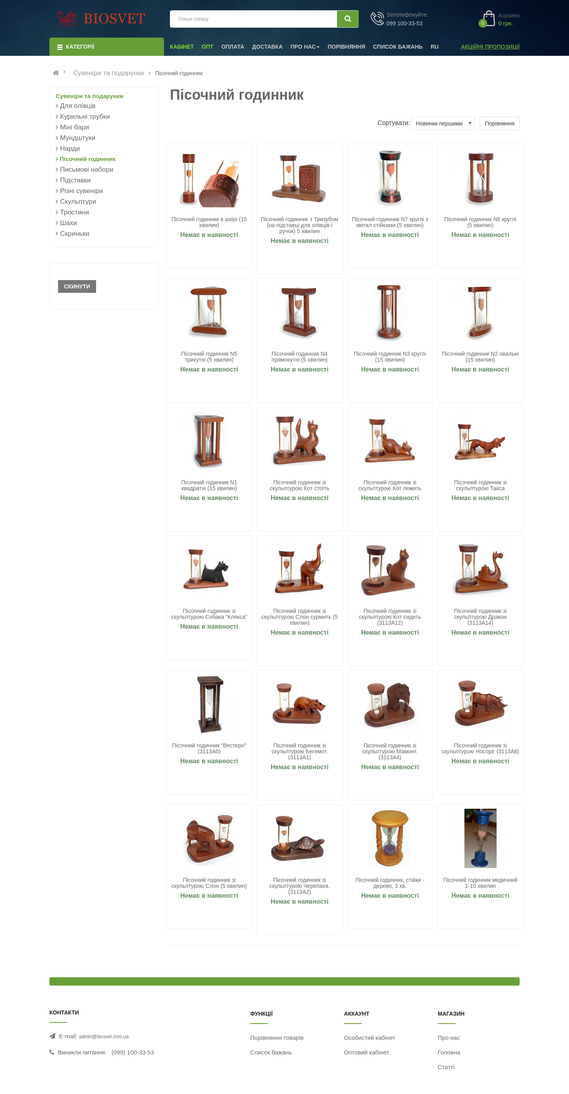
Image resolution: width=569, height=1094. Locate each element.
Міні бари (74, 127)
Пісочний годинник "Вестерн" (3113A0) (209, 749)
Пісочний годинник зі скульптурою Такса (480, 485)
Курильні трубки (85, 116)
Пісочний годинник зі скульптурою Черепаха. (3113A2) (299, 886)
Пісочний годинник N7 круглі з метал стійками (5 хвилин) (390, 222)
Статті (446, 1067)
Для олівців (78, 106)
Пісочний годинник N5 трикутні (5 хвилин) (209, 357)
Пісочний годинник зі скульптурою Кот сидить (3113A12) (390, 617)
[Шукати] (348, 19)
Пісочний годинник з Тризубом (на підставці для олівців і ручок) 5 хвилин (299, 225)
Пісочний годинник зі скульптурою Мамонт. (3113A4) (390, 751)
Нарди (70, 148)
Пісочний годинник (87, 158)
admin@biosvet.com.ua (104, 1036)
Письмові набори (86, 169)
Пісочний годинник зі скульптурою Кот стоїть (300, 485)
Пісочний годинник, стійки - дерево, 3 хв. (390, 883)
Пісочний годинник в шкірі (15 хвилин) (209, 222)
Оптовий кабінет (366, 1052)
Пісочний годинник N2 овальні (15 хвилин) (480, 357)
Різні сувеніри (81, 191)
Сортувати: (394, 122)
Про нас (449, 1037)
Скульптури (78, 201)
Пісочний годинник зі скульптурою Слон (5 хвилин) (209, 883)
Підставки (75, 180)
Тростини (74, 212)
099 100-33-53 (404, 23)
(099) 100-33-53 (132, 1052)
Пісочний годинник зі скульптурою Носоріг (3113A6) (480, 749)
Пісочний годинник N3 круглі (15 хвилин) (390, 357)
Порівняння (499, 123)
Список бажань (271, 1052)
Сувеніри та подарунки (108, 73)
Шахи (68, 223)
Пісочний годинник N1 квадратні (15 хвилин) (209, 485)
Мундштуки (77, 138)
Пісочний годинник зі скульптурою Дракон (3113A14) (480, 617)
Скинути (77, 286)
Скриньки (74, 233)
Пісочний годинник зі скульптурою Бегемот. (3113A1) (299, 751)
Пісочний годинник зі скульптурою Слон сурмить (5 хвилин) (299, 617)
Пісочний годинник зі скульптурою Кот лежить (389, 485)
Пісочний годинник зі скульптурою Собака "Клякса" (209, 614)
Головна (449, 1052)
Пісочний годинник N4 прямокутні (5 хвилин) (299, 357)
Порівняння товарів (276, 1037)
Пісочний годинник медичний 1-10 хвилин (480, 883)
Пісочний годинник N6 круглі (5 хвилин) (480, 222)
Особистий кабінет (370, 1037)
